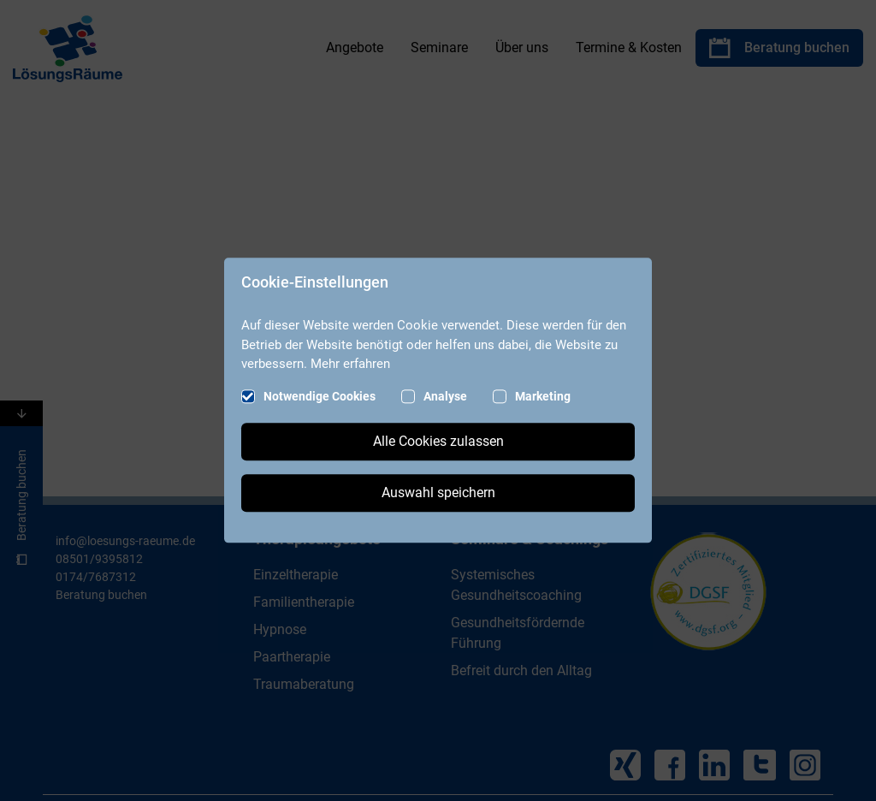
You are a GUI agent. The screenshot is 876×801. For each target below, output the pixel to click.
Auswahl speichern (438, 493)
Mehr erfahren (350, 363)
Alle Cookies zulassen (438, 442)
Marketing (543, 396)
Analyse (445, 396)
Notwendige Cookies (319, 396)
